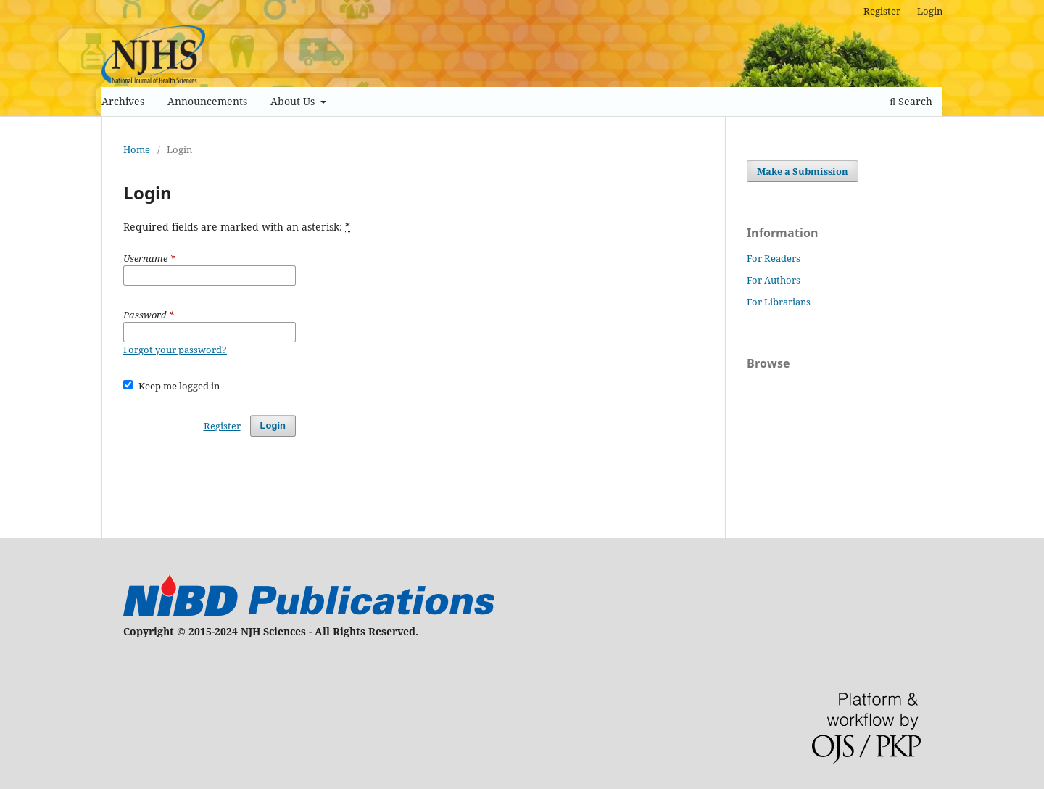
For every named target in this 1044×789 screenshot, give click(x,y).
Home (136, 149)
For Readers (773, 258)
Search (911, 101)
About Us (294, 101)
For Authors (773, 279)
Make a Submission (802, 171)
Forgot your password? (175, 349)
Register (881, 10)
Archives (123, 101)
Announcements (207, 101)
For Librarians (779, 301)
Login (929, 10)
